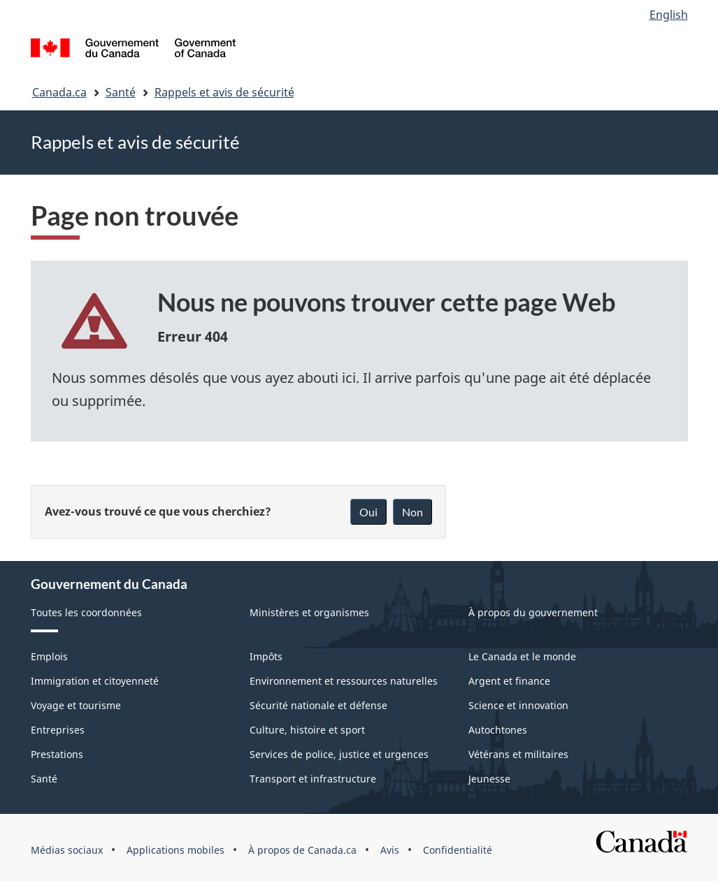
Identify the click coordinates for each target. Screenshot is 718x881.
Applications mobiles (175, 850)
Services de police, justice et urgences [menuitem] (339, 754)
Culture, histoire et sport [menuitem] (307, 729)
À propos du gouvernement (533, 612)
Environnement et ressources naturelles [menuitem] (344, 680)
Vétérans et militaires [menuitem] (518, 754)
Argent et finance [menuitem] (509, 680)
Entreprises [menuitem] (58, 729)
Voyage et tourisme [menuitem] (76, 705)
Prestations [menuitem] (57, 754)
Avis (389, 850)
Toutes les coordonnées (86, 612)
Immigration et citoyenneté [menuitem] (95, 680)
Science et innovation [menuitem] (518, 705)
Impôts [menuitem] (266, 656)
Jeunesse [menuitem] (489, 778)
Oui (368, 511)
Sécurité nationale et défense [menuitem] (318, 705)
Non (412, 511)
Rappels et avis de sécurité (224, 92)
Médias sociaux (67, 850)
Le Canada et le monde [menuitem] (522, 656)
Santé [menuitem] (44, 778)
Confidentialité (457, 850)
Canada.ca (59, 92)
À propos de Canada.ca (302, 850)
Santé (121, 92)
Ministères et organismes (309, 612)
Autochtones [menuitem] (497, 729)
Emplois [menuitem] (49, 656)
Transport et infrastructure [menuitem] (313, 778)
